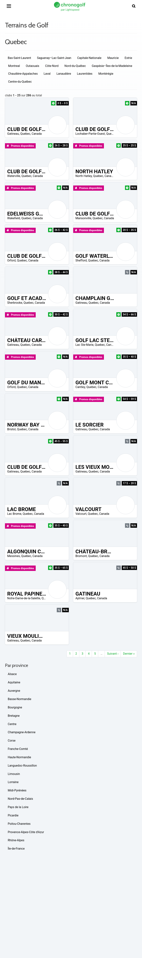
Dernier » (129, 653)
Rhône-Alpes (16, 840)
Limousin (14, 774)
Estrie (128, 58)
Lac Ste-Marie (84, 345)
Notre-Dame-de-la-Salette (23, 598)
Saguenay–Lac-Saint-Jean (54, 58)
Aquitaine (14, 682)
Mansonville (83, 218)
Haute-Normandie (19, 757)
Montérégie (105, 73)
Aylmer (79, 598)
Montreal (14, 66)
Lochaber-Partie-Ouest (90, 133)
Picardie (13, 815)
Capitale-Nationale (89, 58)
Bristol (11, 429)
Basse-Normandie (19, 699)
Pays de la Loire (18, 807)
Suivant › (112, 653)
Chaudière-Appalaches (23, 73)
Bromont (81, 556)
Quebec (25, 133)
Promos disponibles (20, 145)
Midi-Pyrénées (17, 790)
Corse (12, 740)
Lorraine (13, 782)
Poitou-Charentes (19, 824)
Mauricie (113, 58)
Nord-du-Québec (75, 66)
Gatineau (13, 133)
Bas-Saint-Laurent (19, 58)
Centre (12, 724)
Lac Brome (14, 514)
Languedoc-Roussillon (22, 765)
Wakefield (13, 218)
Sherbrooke (14, 302)
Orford (11, 260)
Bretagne (14, 715)
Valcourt (81, 514)
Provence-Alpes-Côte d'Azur (26, 832)
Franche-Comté (18, 749)
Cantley (80, 387)
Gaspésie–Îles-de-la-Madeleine (112, 66)
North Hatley (83, 176)
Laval (47, 73)
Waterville (13, 176)
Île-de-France (16, 848)
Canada (37, 133)
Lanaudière (63, 73)
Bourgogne (15, 707)
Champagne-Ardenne (22, 732)
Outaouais (32, 66)
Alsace (12, 674)
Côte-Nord (52, 66)
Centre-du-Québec (20, 81)
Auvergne (14, 690)
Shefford (81, 260)
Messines (13, 556)
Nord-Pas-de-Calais (20, 798)
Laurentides (84, 73)
